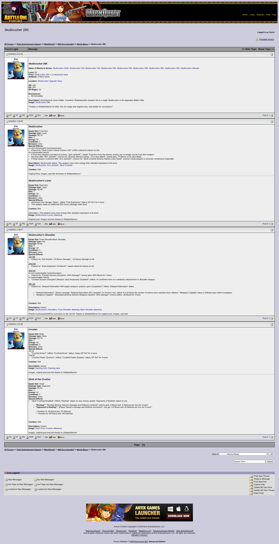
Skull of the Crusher (44, 428)
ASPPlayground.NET (139, 541)
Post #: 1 (266, 115)
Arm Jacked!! (53, 165)
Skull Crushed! (66, 165)
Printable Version (264, 39)
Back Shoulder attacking (91, 309)
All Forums (9, 44)
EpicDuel (132, 531)
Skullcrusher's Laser (44, 215)
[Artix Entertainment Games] (29, 44)
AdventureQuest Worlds (163, 531)
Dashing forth (41, 368)
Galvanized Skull (60, 75)
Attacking (58, 215)
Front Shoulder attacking (68, 309)
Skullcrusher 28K (140, 68)
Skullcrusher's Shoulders (46, 309)
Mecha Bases (82, 44)
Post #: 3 (266, 318)
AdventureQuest (93, 531)
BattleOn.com (145, 531)
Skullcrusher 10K (77, 68)
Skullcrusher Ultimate (190, 68)
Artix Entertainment (185, 531)
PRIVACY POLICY (139, 535)
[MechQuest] (49, 44)
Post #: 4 (266, 437)
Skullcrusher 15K (92, 68)
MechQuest (121, 531)
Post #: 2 (266, 224)
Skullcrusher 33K (172, 68)
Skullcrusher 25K (124, 68)
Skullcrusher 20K (108, 68)
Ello (16, 59)
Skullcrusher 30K (156, 68)
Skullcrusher (40, 165)
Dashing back (54, 368)
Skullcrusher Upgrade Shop (50, 81)
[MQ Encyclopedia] (66, 44)
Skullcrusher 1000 (61, 68)
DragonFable (108, 531)
